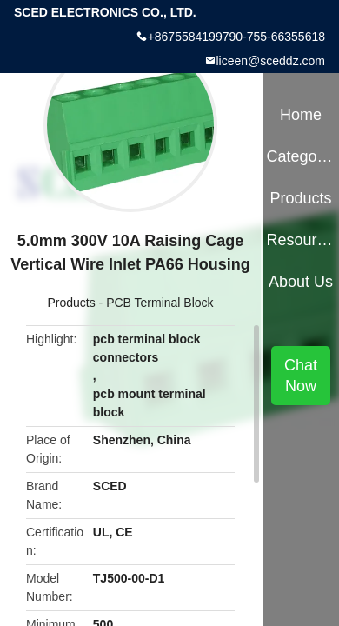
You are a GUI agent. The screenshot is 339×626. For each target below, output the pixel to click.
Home (301, 114)
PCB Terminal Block (159, 303)
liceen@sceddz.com (271, 61)
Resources (300, 240)
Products (71, 303)
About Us (301, 281)
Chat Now (300, 375)
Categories (300, 156)
